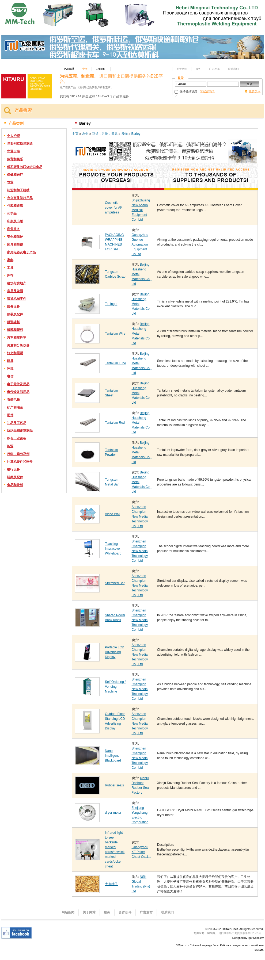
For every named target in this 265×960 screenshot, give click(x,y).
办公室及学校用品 (20, 198)
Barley (135, 134)
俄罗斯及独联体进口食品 (24, 167)
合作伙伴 (125, 912)
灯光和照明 (15, 353)
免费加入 (254, 91)
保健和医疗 (15, 175)
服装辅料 (13, 322)
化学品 (12, 213)
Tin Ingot (111, 304)
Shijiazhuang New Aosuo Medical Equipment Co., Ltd (141, 209)
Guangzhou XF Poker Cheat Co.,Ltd (142, 852)
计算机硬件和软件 (20, 462)
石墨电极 (13, 399)
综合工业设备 (16, 438)
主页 (75, 134)
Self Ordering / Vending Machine (115, 686)
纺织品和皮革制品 (20, 431)
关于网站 (181, 68)
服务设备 (13, 306)
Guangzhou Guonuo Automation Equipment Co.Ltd (140, 244)
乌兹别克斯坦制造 (20, 144)
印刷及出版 (15, 221)
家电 (10, 260)
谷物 (124, 134)
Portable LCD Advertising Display (114, 652)
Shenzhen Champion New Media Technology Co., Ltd (140, 516)
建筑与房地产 (16, 283)
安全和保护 (15, 237)
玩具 (10, 361)
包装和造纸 (15, 206)
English (100, 68)
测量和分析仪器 (18, 345)
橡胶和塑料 (15, 330)
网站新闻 (68, 912)
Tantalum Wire (115, 333)
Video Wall (112, 514)
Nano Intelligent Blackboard (113, 755)
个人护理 (13, 136)
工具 (10, 268)
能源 (10, 446)
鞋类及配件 (15, 477)
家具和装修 (15, 244)
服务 (198, 68)
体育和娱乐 (15, 159)
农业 (10, 182)
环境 (10, 368)
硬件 (10, 415)
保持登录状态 (186, 91)
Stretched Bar (114, 583)
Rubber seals (114, 785)
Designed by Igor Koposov (248, 937)
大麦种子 (111, 884)
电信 (10, 376)
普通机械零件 (16, 299)
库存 (10, 275)
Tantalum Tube (115, 363)
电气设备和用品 (18, 392)
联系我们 (233, 68)
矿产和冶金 (15, 407)
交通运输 (13, 151)
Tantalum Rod (115, 422)
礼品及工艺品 (16, 423)
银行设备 (13, 469)
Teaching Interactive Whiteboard (113, 548)
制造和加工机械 (18, 190)
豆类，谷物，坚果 (105, 134)
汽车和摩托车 (16, 337)
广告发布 (214, 68)
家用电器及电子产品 (21, 252)
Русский (69, 68)
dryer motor (113, 812)
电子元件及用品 (18, 384)
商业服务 (13, 229)
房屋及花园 (15, 291)
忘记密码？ (207, 91)
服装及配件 (15, 314)
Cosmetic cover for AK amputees (113, 207)
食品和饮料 (15, 485)
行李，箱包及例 (18, 454)
